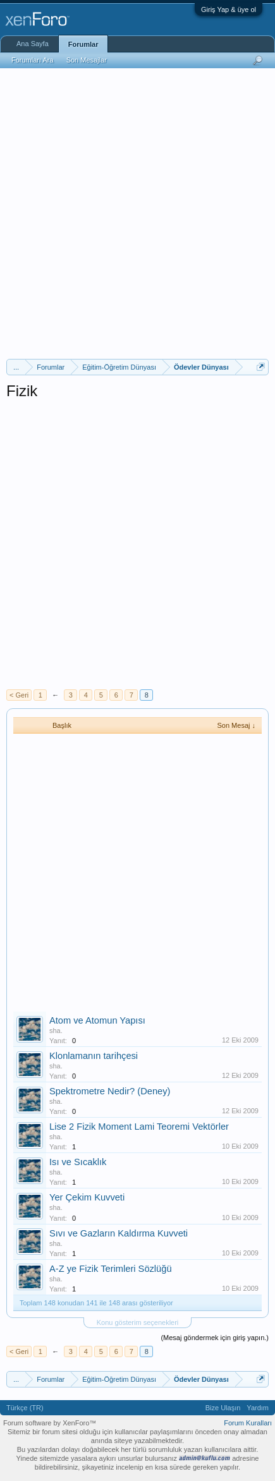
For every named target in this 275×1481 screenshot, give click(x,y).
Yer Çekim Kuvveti (87, 1197)
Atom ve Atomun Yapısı (97, 1020)
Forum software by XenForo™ (49, 1423)
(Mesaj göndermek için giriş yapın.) (215, 1337)
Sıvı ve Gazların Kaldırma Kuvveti (118, 1233)
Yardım (258, 1407)
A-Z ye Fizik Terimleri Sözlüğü (110, 1269)
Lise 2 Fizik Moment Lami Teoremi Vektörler (139, 1126)
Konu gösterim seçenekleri (138, 1322)
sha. (56, 1030)
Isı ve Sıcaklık (77, 1162)
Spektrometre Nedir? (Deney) (109, 1091)
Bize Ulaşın (223, 1407)
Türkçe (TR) (25, 1407)
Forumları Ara (32, 60)
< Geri (18, 695)
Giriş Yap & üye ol (228, 9)
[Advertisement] (137, 212)
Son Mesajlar (86, 60)
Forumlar (83, 44)
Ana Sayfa (32, 43)
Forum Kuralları (248, 1423)
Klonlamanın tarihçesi (93, 1056)
